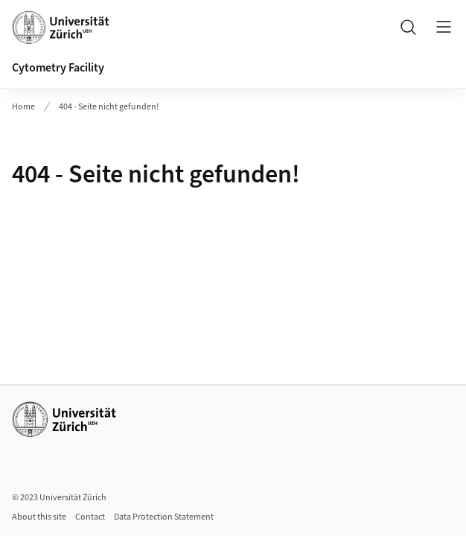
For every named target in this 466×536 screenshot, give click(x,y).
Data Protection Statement (164, 517)
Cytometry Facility (58, 68)
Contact (90, 517)
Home (23, 106)
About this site (39, 517)
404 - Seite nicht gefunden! (109, 106)
